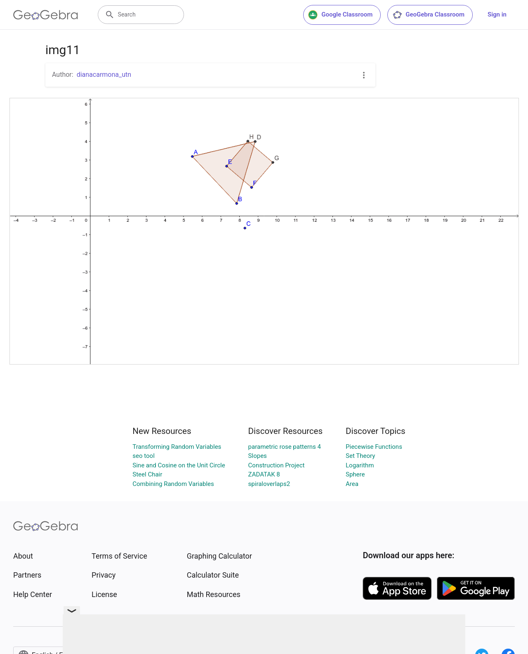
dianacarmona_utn (104, 74)
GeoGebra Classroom (428, 15)
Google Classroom (340, 15)
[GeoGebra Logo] (45, 15)
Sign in (497, 14)
